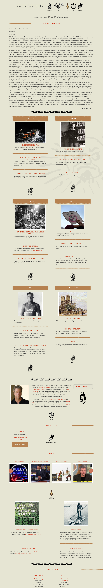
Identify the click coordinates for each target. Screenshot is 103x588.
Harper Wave (64, 580)
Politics (30, 118)
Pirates (30, 201)
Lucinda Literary (38, 578)
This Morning (82, 461)
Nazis (72, 201)
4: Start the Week (61, 461)
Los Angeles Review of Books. (33, 534)
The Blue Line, (38, 552)
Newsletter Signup (83, 386)
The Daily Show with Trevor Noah (40, 461)
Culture (72, 118)
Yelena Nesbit (64, 578)
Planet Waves (76, 529)
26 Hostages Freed (76, 548)
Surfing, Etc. (30, 287)
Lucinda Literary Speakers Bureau (20, 438)
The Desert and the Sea (36, 250)
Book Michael (20, 444)
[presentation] (11, 471)
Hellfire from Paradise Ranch (27, 529)
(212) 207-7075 (64, 586)
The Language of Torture (27, 548)
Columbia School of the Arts (58, 399)
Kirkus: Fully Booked (19, 461)
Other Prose (72, 287)
